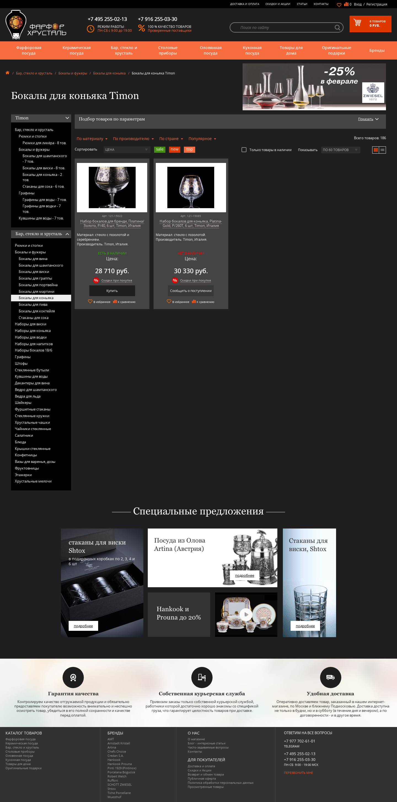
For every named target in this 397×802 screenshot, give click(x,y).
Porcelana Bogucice (121, 772)
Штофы (21, 363)
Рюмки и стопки (33, 136)
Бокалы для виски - (44, 167)
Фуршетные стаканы (32, 409)
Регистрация (376, 4)
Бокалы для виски (34, 271)
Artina (112, 747)
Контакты (321, 4)
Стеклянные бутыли (32, 370)
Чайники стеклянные (33, 428)
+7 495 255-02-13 (299, 753)
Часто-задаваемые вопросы (208, 747)
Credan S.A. (116, 755)
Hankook (114, 760)
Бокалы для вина (33, 258)
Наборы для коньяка (33, 330)
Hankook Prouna (120, 764)
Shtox (112, 789)
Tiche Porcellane (119, 793)
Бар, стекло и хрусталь (124, 50)
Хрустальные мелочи (33, 481)
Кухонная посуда (252, 50)
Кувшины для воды (31, 376)
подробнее (83, 625)
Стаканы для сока (34, 317)
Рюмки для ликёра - (44, 142)
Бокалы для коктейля (37, 311)
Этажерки (23, 474)
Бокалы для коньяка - (42, 177)
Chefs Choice (117, 751)
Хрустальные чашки (32, 422)
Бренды (377, 50)
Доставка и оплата (244, 4)
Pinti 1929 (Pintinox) (122, 768)
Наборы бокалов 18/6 (33, 350)
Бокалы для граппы (35, 278)
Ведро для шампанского (36, 389)
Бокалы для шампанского (41, 265)
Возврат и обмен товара (206, 774)
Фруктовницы (27, 468)
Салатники (24, 435)
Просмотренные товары (206, 787)
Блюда (20, 441)
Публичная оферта (202, 778)
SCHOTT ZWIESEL (120, 784)
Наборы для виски (30, 323)
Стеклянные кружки (32, 415)
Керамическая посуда (77, 50)
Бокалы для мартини (36, 291)
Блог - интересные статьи (207, 743)
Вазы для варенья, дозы (35, 461)
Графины (26, 193)
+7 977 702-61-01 (299, 741)
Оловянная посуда (211, 50)
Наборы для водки (31, 337)
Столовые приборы (168, 50)
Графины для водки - (42, 208)
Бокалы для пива (33, 304)
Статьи (302, 4)
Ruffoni (113, 780)
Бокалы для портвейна (38, 284)
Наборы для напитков (34, 343)
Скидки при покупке (116, 280)
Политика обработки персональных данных (221, 782)
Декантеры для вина (32, 382)
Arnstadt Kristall (119, 743)
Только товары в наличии (267, 149)
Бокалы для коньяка (109, 73)
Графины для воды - (45, 199)
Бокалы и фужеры (72, 73)
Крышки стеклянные (32, 448)
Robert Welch (117, 776)
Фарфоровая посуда (28, 50)
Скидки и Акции (277, 4)
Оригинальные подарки (336, 50)
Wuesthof (114, 797)
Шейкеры (23, 402)
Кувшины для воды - (41, 218)
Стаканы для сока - (44, 186)
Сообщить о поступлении (191, 290)
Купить (112, 290)
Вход (358, 4)
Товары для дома (291, 50)
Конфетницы (26, 454)
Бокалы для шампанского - (45, 158)
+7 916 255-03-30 (299, 759)
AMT (111, 739)
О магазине (196, 739)
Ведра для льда (28, 396)
